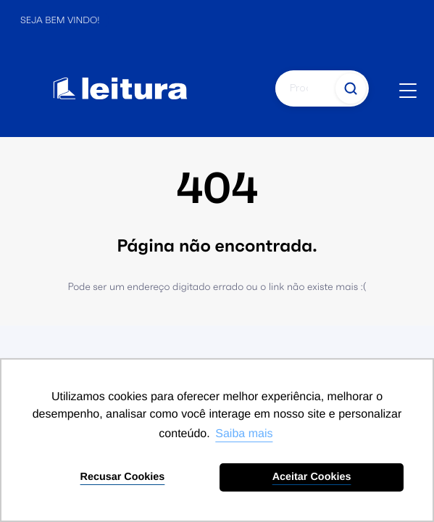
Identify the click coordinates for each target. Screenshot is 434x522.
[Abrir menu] (407, 90)
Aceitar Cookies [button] (311, 477)
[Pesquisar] (304, 88)
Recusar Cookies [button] (122, 477)
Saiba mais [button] (243, 434)
